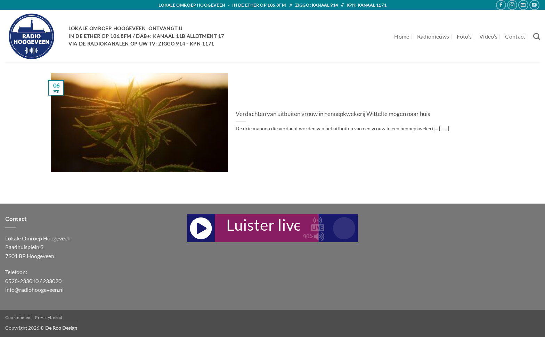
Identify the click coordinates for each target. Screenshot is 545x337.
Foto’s (464, 36)
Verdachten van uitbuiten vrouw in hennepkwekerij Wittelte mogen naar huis (333, 113)
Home (401, 36)
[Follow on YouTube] (534, 5)
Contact (515, 36)
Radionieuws (433, 36)
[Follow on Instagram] (512, 5)
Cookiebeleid (18, 317)
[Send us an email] (523, 5)
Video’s (488, 36)
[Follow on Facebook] (501, 5)
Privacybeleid (49, 317)
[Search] (536, 36)
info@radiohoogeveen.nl (34, 289)
